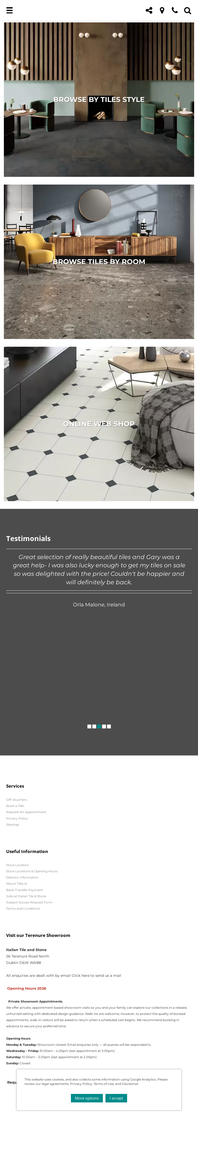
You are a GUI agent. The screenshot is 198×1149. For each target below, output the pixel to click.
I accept (116, 1098)
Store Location (17, 865)
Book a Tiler (15, 806)
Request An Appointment (26, 812)
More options (87, 1098)
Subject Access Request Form (29, 902)
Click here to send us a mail (96, 975)
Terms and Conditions (23, 908)
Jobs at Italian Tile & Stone (26, 896)
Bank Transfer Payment (24, 890)
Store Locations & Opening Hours (32, 871)
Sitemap (12, 824)
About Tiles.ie (16, 883)
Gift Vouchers (16, 800)
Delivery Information (22, 877)
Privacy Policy (17, 818)
